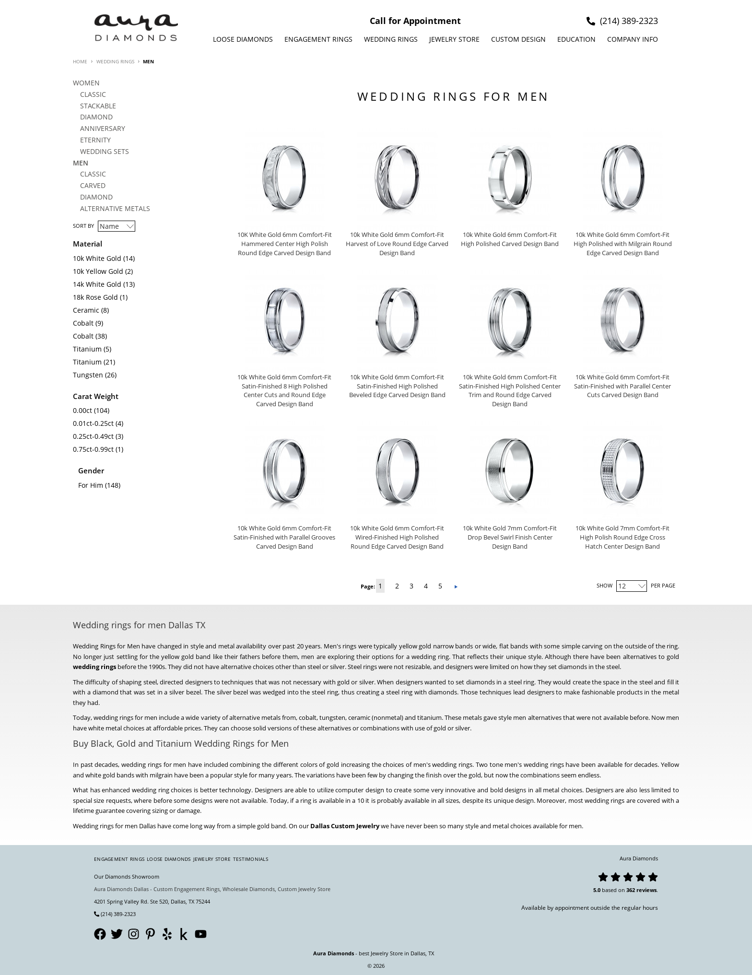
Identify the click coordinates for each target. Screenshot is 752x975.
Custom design (518, 39)
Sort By (83, 225)
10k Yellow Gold (98, 271)
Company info (632, 39)
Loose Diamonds (243, 39)
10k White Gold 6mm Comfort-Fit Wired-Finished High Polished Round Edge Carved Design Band (397, 537)
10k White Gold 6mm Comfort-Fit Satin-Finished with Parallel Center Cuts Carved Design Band (622, 386)
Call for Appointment (415, 20)
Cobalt (83, 323)
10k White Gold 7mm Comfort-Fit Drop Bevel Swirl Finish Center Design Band (510, 537)
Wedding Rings (391, 39)
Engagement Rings (318, 39)
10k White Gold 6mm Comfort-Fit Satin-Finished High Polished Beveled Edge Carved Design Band (397, 386)
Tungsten (88, 374)
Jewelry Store (454, 39)
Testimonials (250, 859)
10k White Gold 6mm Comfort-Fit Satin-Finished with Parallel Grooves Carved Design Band (284, 537)
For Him (90, 485)
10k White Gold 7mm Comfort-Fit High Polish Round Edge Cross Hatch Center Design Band (623, 537)
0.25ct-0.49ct (93, 436)
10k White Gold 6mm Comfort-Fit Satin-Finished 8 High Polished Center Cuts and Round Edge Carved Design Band (284, 391)
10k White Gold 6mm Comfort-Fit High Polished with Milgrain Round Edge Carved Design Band (623, 244)
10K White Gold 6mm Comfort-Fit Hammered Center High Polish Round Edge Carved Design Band (284, 244)
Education (576, 39)
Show (604, 585)
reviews (646, 889)
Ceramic (86, 310)
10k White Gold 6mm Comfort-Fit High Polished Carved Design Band (510, 239)
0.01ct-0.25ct (93, 423)
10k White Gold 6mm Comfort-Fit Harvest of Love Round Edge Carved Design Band (397, 244)
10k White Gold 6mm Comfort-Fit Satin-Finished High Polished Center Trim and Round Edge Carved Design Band (510, 391)
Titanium (87, 348)
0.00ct (82, 410)
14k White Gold (97, 284)
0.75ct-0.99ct (93, 449)
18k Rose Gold (95, 297)
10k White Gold (97, 258)
